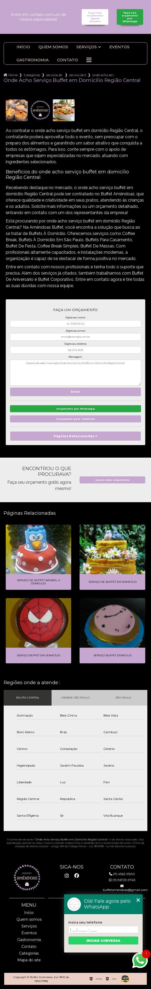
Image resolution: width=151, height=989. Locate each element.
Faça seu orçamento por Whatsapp (130, 17)
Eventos (119, 47)
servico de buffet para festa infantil (77, 75)
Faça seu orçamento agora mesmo (95, 17)
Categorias (32, 75)
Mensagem (75, 356)
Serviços (86, 47)
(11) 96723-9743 (122, 880)
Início (23, 47)
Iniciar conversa (103, 941)
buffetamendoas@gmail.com (122, 888)
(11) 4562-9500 (122, 874)
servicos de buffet (54, 75)
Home (13, 75)
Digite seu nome (75, 317)
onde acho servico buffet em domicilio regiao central (103, 75)
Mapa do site (29, 960)
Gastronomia (32, 60)
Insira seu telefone (85, 922)
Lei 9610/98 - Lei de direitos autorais (112, 846)
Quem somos (53, 47)
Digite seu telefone (75, 343)
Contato (67, 60)
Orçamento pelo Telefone (75, 418)
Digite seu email (75, 330)
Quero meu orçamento (112, 479)
